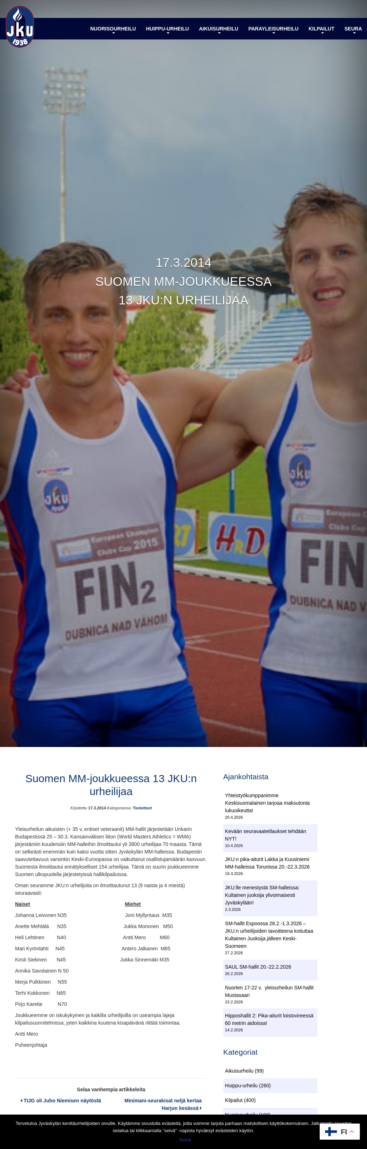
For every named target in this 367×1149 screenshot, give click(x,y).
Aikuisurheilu (218, 30)
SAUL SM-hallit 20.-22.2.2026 (258, 967)
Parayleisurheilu (273, 30)
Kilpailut (321, 30)
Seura (353, 30)
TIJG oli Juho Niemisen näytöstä (62, 1100)
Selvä (185, 1140)
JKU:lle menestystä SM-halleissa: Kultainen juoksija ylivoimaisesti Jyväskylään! (262, 895)
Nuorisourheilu (113, 30)
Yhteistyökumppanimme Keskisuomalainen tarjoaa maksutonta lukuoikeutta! (267, 803)
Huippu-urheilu (167, 30)
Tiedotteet (142, 808)
